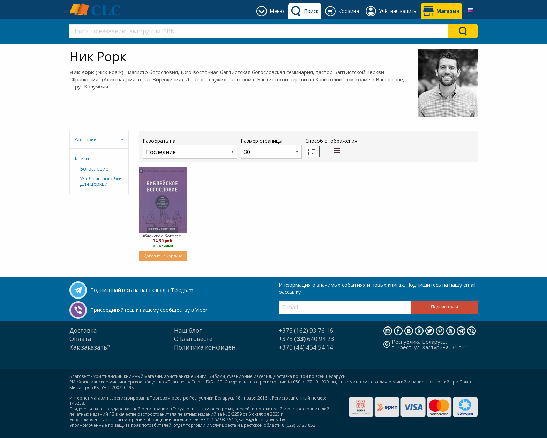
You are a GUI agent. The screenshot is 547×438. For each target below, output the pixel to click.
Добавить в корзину (163, 255)
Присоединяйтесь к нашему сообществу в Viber (148, 310)
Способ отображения (331, 147)
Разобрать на (190, 148)
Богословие (94, 168)
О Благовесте (193, 339)
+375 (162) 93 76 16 (306, 330)
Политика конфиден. (205, 347)
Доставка (83, 330)
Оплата (80, 339)
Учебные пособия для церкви (101, 181)
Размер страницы (271, 148)
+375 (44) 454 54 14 (306, 347)
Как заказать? (89, 347)
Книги (82, 158)
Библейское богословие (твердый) (163, 235)
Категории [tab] (86, 140)
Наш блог (188, 330)
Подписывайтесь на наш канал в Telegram (141, 290)
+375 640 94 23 (306, 339)
